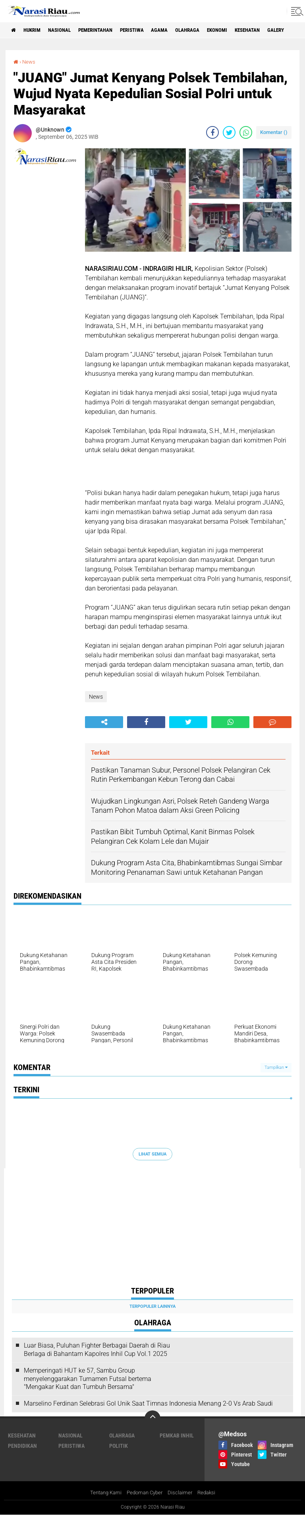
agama (178, 30)
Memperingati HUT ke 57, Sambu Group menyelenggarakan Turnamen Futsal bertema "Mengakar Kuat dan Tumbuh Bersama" (87, 1378)
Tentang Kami (103, 1492)
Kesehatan (276, 30)
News (30, 61)
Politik (118, 1446)
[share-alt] (104, 722)
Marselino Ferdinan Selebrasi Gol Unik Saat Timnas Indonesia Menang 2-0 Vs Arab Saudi (148, 1403)
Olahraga (209, 30)
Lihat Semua (152, 1153)
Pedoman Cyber (144, 1492)
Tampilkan (276, 1067)
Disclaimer (182, 1492)
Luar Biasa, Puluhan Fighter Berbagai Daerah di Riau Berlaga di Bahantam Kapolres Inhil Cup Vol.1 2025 (97, 1350)
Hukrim (35, 30)
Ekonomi (242, 30)
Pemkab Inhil (177, 1435)
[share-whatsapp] (245, 132)
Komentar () (274, 132)
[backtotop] (152, 1418)
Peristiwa (148, 30)
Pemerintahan (106, 30)
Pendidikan (22, 1446)
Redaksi (210, 1492)
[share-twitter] (229, 132)
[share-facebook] (212, 132)
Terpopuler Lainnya (152, 1306)
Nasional (66, 30)
